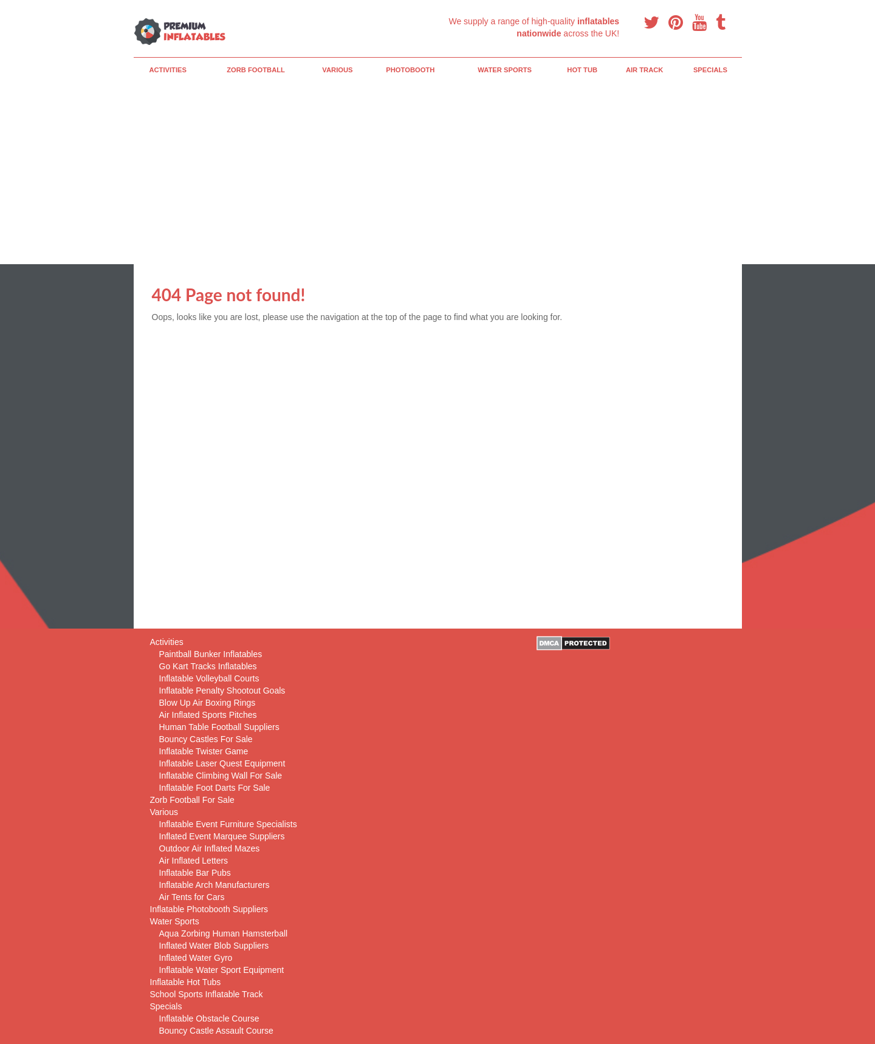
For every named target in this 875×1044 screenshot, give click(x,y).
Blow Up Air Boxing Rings (207, 703)
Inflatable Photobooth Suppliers (209, 909)
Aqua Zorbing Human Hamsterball (223, 933)
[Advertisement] (438, 173)
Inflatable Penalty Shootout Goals (222, 690)
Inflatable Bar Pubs (195, 873)
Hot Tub (582, 69)
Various (337, 69)
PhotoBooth (410, 69)
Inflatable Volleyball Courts (209, 678)
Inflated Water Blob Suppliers (214, 945)
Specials (710, 69)
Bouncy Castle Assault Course (216, 1030)
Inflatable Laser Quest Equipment (222, 763)
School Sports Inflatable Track (206, 994)
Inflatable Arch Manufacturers (214, 885)
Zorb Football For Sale (192, 800)
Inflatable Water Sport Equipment (221, 970)
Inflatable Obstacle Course (209, 1018)
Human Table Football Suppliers (219, 727)
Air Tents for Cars (192, 897)
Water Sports (505, 69)
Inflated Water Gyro (196, 958)
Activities (168, 69)
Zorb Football (256, 69)
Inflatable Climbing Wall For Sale (221, 775)
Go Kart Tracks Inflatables (208, 666)
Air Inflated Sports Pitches (208, 715)
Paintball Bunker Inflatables (210, 654)
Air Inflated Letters (193, 860)
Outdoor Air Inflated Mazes (209, 848)
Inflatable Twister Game (204, 751)
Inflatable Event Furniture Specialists (228, 824)
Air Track (645, 69)
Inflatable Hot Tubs (185, 982)
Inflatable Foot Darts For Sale (214, 788)
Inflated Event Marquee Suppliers (222, 836)
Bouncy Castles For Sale (206, 739)
